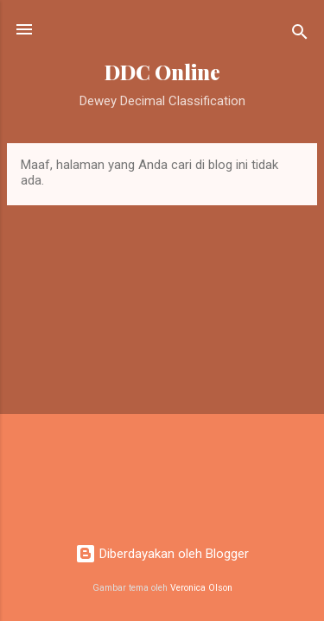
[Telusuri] (299, 35)
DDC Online (162, 72)
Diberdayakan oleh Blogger (162, 553)
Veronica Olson (201, 587)
